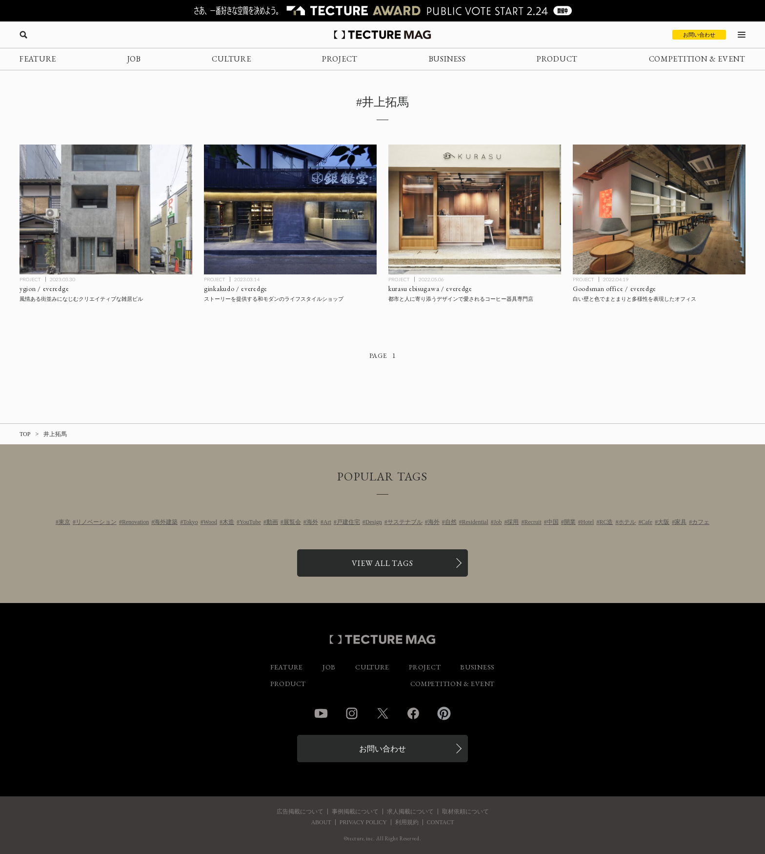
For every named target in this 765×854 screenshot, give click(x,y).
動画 (272, 522)
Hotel (587, 522)
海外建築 (166, 522)
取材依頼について (465, 811)
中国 (553, 522)
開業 (570, 522)
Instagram (352, 713)
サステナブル (405, 522)
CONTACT (440, 822)
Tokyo (190, 522)
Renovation (135, 522)
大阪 (663, 522)
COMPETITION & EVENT (697, 59)
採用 (513, 522)
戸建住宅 (348, 522)
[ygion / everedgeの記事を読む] (106, 209)
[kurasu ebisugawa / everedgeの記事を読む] (474, 209)
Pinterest (444, 713)
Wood (210, 522)
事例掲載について (355, 811)
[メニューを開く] (741, 35)
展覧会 (292, 522)
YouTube (250, 522)
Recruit (532, 522)
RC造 (606, 522)
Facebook (413, 713)
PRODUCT (557, 59)
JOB (134, 59)
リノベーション (96, 522)
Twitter (382, 713)
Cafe (646, 522)
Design (373, 522)
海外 (312, 522)
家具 (680, 522)
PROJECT (340, 59)
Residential (475, 522)
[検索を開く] (23, 35)
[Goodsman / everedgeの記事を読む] (659, 209)
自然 (451, 522)
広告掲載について (300, 811)
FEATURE (38, 59)
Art (327, 522)
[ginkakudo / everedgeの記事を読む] (290, 209)
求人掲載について (410, 811)
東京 (64, 522)
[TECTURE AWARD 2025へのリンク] (382, 10)
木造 (228, 522)
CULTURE (231, 59)
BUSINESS (447, 59)
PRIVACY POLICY (363, 822)
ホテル (627, 522)
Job (498, 522)
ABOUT (321, 822)
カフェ (700, 522)
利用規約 (407, 822)
